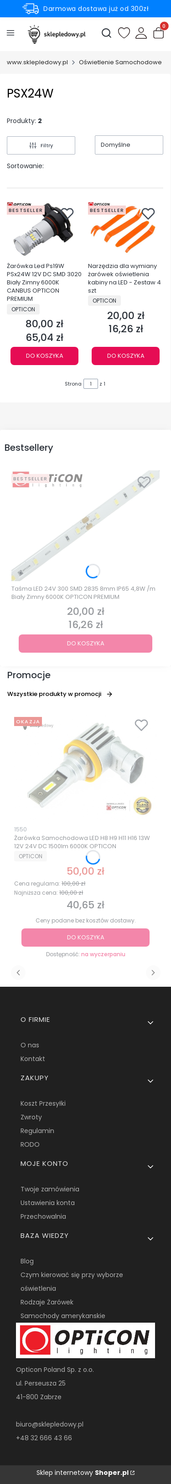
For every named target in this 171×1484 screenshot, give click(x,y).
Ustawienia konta (48, 1202)
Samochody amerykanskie (63, 1315)
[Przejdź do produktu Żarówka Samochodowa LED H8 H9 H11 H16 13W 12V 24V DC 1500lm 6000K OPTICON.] (85, 766)
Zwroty (31, 1117)
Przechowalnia (43, 1216)
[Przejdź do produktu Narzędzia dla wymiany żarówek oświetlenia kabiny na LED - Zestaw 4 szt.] (126, 230)
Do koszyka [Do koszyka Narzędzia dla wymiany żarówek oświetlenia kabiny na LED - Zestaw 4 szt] (125, 355)
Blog (27, 1261)
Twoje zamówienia (50, 1189)
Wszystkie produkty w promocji (60, 694)
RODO (30, 1144)
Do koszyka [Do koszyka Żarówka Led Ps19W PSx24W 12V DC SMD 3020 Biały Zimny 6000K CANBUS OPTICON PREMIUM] (44, 355)
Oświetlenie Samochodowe (120, 62)
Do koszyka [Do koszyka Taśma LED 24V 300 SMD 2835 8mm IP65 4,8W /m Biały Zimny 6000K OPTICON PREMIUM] (85, 643)
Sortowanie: (25, 165)
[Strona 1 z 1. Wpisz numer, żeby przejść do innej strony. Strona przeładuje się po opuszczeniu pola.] (90, 384)
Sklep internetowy (82, 1472)
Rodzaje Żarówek (47, 1302)
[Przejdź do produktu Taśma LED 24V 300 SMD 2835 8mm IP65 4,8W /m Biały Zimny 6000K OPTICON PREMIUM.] (85, 526)
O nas (30, 1045)
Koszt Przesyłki (43, 1103)
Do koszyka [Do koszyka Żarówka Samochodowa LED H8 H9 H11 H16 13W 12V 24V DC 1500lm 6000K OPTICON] (85, 937)
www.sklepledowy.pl (37, 62)
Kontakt (33, 1058)
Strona (73, 383)
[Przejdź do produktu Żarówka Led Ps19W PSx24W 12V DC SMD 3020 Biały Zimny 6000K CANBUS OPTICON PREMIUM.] (45, 230)
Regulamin (37, 1130)
